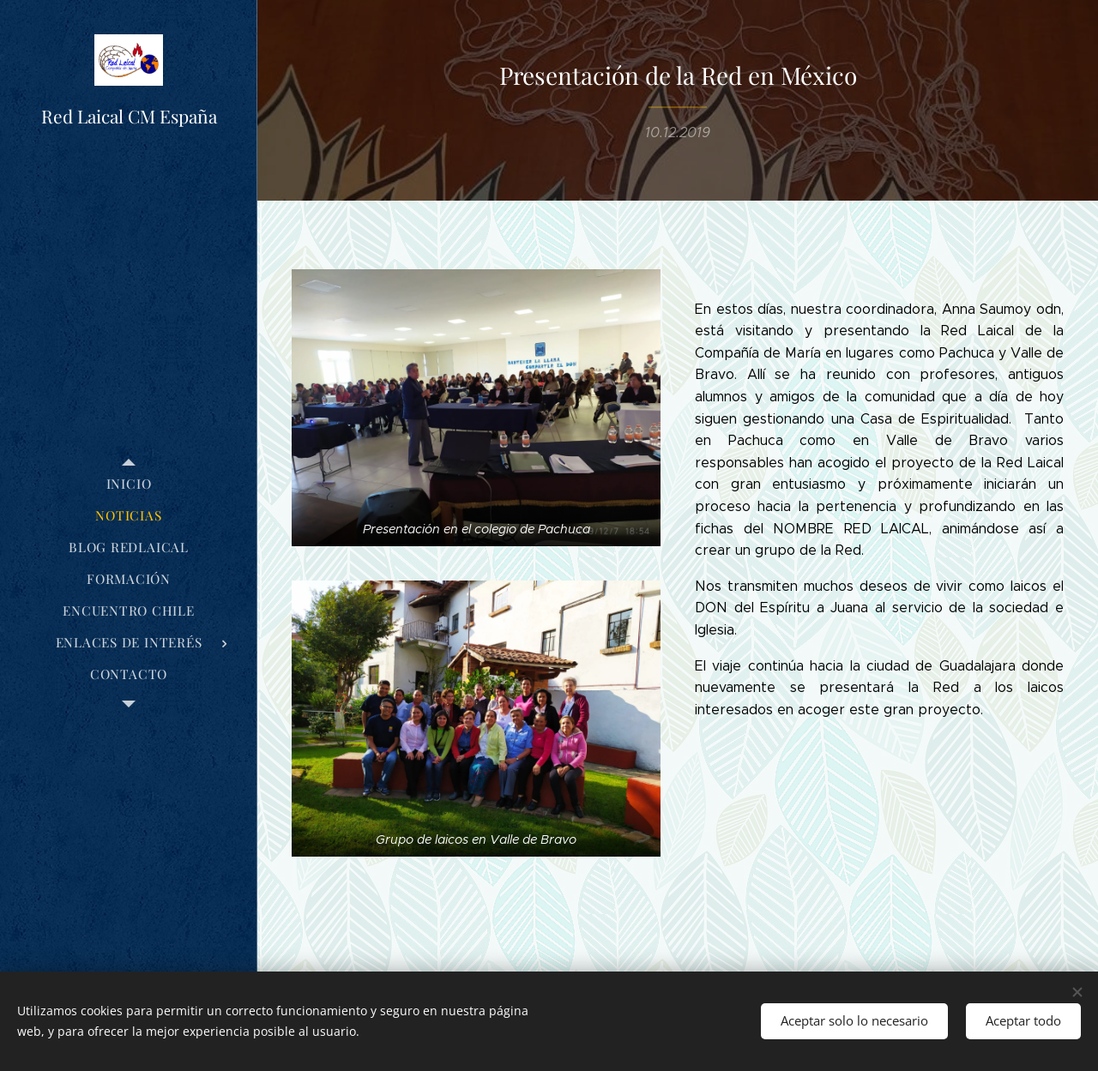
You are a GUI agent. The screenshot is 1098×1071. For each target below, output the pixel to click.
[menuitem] (128, 484)
